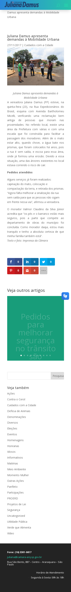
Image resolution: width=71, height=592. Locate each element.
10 (50, 355)
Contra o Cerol (16, 399)
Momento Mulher (18, 475)
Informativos (15, 457)
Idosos (11, 451)
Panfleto (12, 486)
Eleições (12, 428)
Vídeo (10, 533)
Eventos (12, 434)
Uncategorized (16, 516)
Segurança (13, 510)
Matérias (12, 463)
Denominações (16, 417)
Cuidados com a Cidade (38, 45)
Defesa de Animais (18, 411)
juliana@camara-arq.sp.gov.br (24, 557)
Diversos (12, 422)
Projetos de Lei (16, 504)
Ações (11, 393)
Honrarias (13, 446)
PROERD (12, 498)
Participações (15, 492)
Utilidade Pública (17, 521)
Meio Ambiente (16, 469)
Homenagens (15, 440)
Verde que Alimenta (19, 527)
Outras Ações (15, 481)
